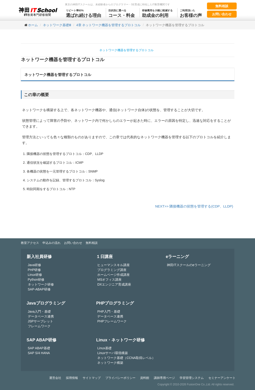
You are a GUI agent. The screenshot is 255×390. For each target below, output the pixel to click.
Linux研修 (35, 275)
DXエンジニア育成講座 (114, 284)
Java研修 (34, 265)
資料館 (144, 378)
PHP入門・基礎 (108, 311)
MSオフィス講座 (109, 279)
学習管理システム (192, 378)
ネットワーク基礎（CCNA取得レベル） (126, 358)
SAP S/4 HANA (39, 353)
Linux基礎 (104, 348)
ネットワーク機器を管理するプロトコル (126, 50)
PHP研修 (34, 270)
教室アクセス (30, 243)
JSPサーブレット (40, 321)
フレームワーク (39, 326)
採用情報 (72, 378)
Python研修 (36, 279)
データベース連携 (41, 316)
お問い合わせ (222, 14)
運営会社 (55, 378)
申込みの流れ (51, 243)
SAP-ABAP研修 (39, 289)
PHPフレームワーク (112, 321)
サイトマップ (92, 378)
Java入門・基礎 (39, 311)
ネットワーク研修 (41, 284)
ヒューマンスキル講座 (113, 265)
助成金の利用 (157, 13)
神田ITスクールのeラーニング (188, 265)
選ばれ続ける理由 (83, 13)
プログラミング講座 (111, 270)
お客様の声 (191, 13)
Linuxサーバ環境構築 (112, 353)
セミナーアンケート (222, 378)
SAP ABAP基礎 (39, 348)
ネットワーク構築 (110, 363)
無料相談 (221, 6)
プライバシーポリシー (120, 378)
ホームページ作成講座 (113, 275)
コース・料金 (121, 13)
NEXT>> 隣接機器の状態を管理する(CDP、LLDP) (194, 206)
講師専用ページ (164, 378)
